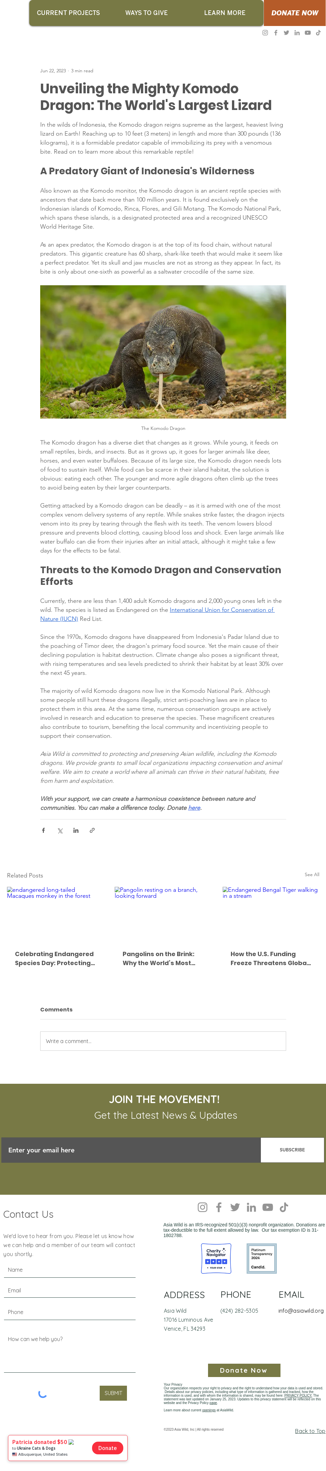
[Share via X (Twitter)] (59, 830)
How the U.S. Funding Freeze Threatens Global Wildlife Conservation (269, 958)
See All (312, 874)
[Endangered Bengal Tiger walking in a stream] (271, 914)
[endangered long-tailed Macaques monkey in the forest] (55, 914)
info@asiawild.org (301, 1310)
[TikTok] (318, 32)
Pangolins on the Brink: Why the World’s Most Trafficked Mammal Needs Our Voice (158, 958)
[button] (68, 13)
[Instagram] (265, 32)
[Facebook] (275, 32)
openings (209, 1410)
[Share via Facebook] (43, 830)
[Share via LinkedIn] (76, 830)
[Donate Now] (244, 1370)
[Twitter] (286, 32)
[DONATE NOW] (295, 13)
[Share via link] (92, 830)
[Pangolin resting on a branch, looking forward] (163, 914)
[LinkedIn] (297, 32)
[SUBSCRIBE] (292, 1150)
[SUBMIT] (113, 1393)
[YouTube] (307, 32)
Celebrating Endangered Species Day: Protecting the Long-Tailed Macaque (54, 958)
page (213, 1403)
